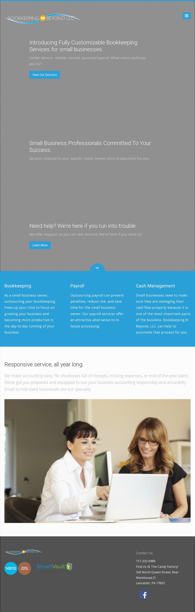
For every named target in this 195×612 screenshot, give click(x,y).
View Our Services (44, 75)
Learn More (40, 245)
